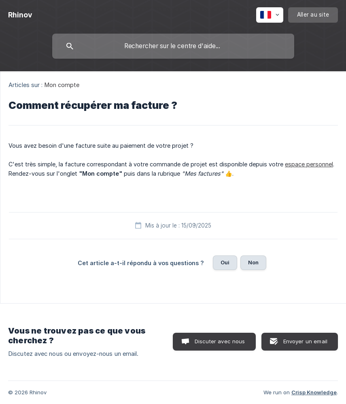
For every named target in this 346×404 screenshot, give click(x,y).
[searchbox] (173, 46)
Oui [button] (225, 262)
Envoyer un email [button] (305, 341)
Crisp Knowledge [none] (314, 392)
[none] (20, 15)
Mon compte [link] (62, 84)
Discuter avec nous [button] (220, 341)
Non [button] (253, 262)
